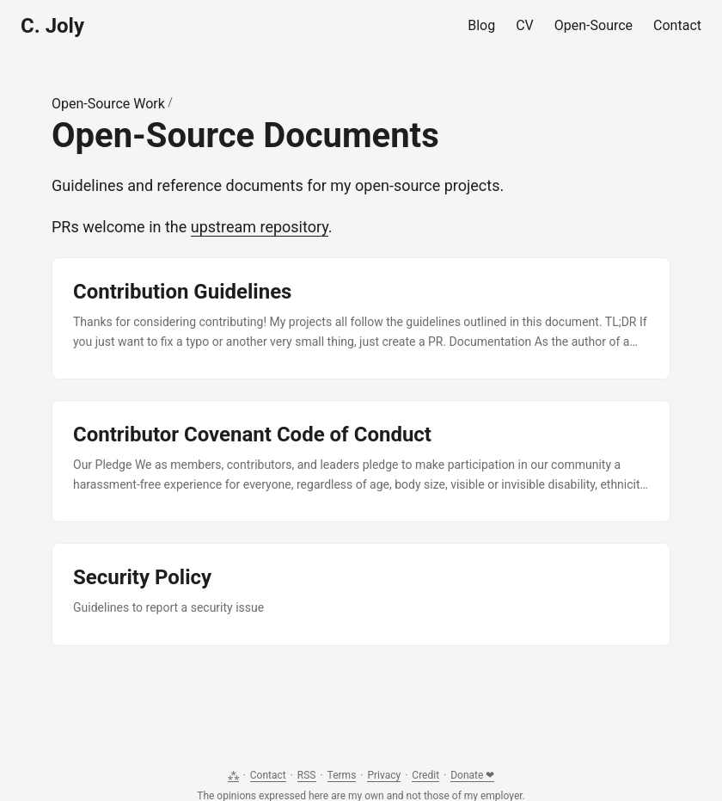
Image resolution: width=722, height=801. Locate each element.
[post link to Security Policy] (361, 594)
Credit (425, 775)
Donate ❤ (472, 775)
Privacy (384, 775)
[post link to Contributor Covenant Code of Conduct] (361, 461)
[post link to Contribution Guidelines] (361, 318)
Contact (268, 775)
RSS (306, 775)
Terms (342, 775)
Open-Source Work (108, 104)
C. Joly (52, 26)
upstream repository (259, 227)
